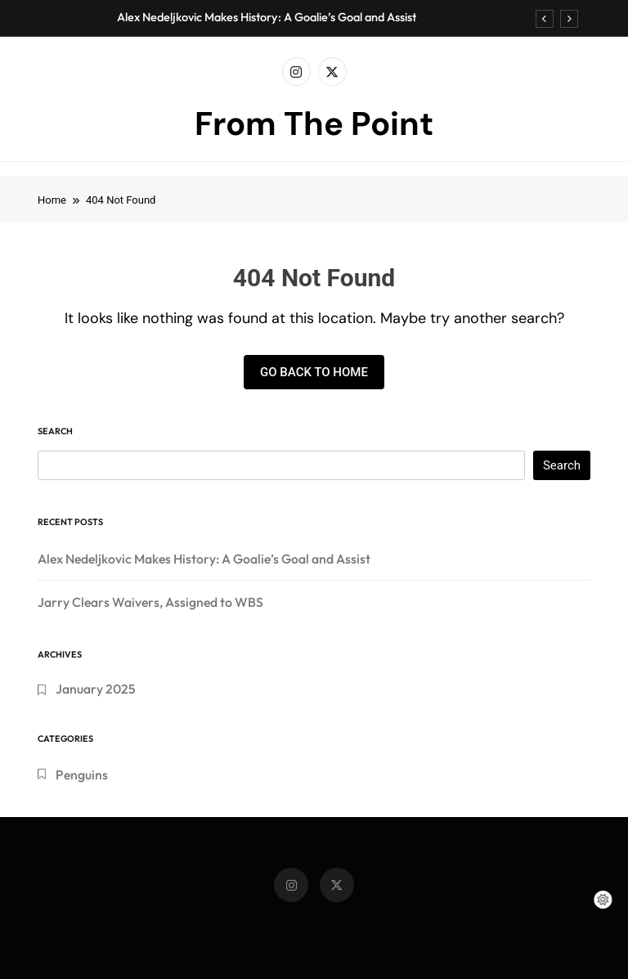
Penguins (82, 774)
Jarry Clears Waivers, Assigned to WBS (150, 602)
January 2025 (96, 688)
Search (55, 431)
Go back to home (314, 372)
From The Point (314, 123)
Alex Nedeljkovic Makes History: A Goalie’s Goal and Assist (266, 17)
